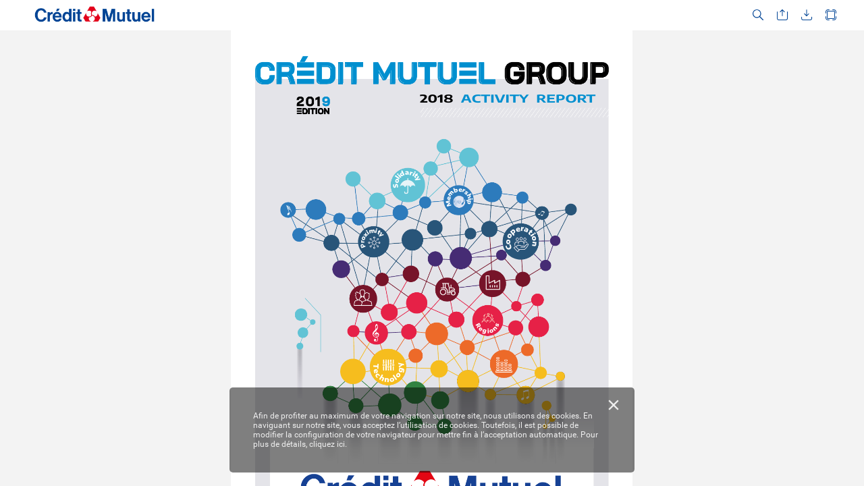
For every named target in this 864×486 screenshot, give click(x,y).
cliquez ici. (328, 444)
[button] (758, 15)
